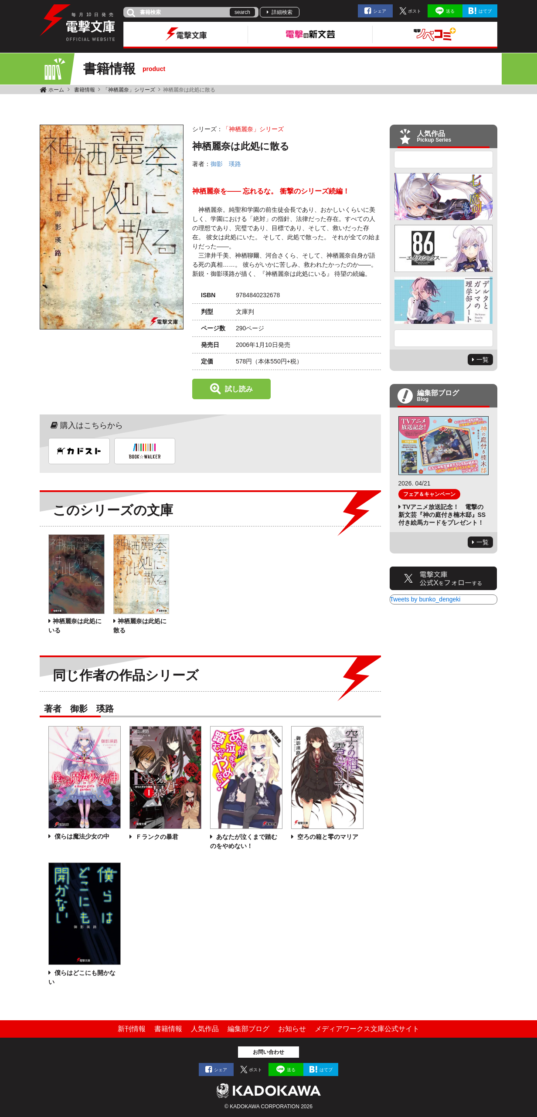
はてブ (485, 11)
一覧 (482, 359)
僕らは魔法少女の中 (81, 836)
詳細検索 (282, 12)
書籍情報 (84, 90)
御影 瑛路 (226, 163)
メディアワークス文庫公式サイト (367, 1028)
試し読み (239, 389)
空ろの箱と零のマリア (327, 836)
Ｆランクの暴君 (156, 836)
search (242, 12)
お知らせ (292, 1028)
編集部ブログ (248, 1028)
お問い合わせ (268, 1052)
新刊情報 (132, 1028)
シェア (379, 11)
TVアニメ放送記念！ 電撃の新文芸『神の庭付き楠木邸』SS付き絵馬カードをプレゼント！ (442, 514)
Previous (443, 159)
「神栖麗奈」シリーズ (129, 90)
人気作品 (205, 1028)
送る (450, 11)
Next (443, 338)
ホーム (56, 90)
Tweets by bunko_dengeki (425, 599)
